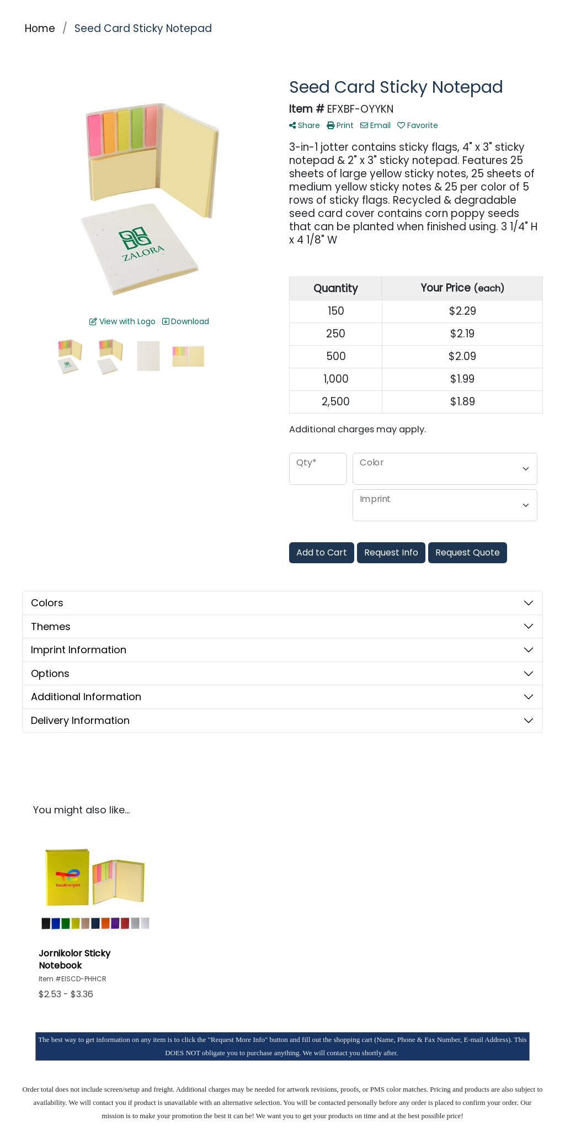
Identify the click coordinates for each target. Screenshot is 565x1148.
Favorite (417, 125)
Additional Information (86, 696)
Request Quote (467, 552)
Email (375, 125)
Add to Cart (321, 552)
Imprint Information (78, 650)
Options (50, 673)
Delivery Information (80, 720)
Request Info (391, 552)
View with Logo (122, 321)
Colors (47, 603)
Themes (51, 626)
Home (40, 28)
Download (185, 321)
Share (304, 125)
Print (340, 125)
